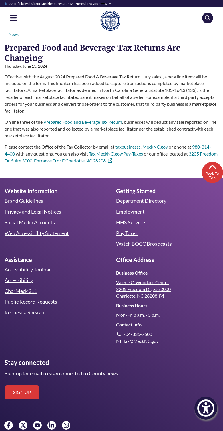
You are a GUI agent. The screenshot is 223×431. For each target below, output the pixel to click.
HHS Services (131, 212)
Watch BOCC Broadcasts (144, 234)
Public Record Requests (31, 291)
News (14, 34)
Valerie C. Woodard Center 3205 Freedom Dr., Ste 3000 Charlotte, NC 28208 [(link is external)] (144, 278)
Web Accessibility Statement (36, 223)
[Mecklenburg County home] (110, 20)
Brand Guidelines (24, 191)
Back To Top (212, 161)
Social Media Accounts (30, 212)
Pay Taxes (127, 223)
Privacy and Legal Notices (33, 201)
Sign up (22, 382)
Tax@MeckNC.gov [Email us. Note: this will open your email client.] (141, 330)
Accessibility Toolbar (27, 259)
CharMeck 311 (21, 281)
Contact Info (128, 314)
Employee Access (16, 427)
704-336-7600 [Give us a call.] (138, 324)
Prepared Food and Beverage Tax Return (84, 111)
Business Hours (131, 295)
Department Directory (141, 191)
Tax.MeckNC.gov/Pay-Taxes (117, 143)
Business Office (131, 262)
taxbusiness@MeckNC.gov (144, 136)
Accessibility (18, 270)
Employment (130, 201)
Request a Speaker (25, 302)
